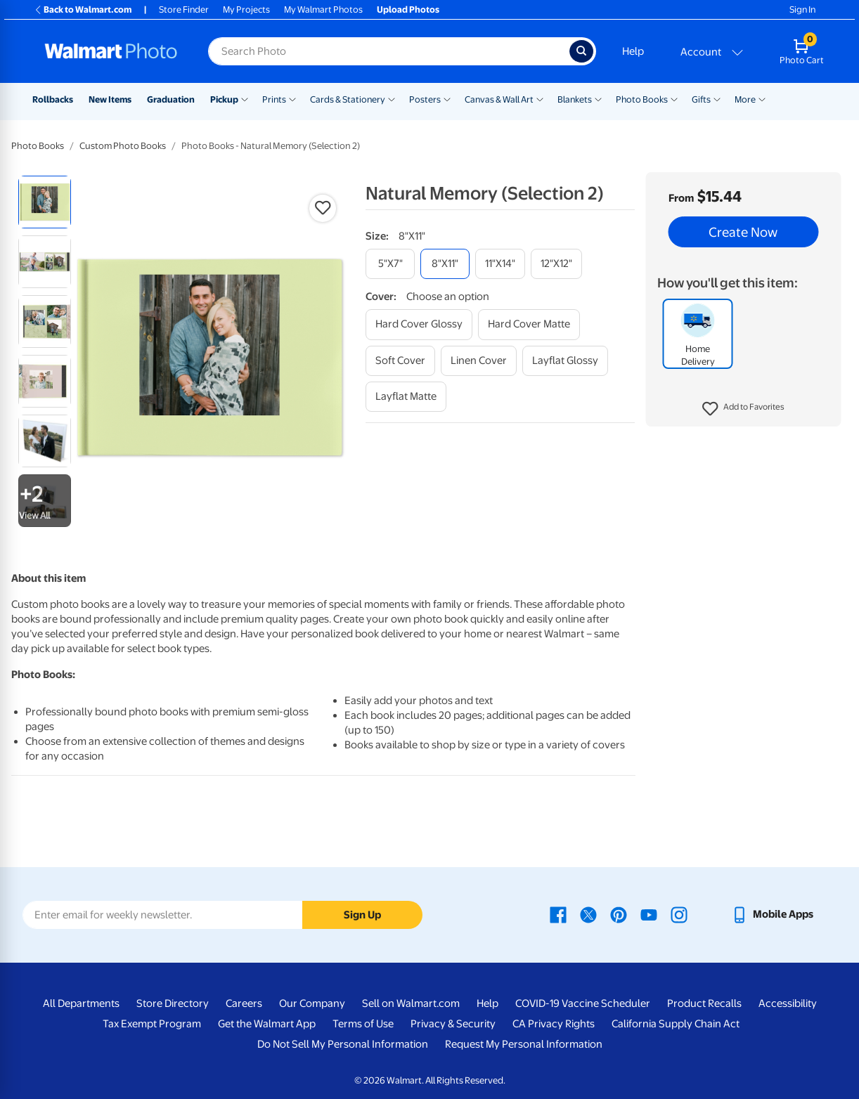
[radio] (44, 202)
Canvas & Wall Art (499, 99)
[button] (743, 409)
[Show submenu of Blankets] (598, 98)
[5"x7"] (390, 264)
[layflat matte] (406, 397)
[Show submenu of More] (762, 98)
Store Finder (184, 9)
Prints (274, 99)
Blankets (574, 99)
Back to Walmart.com (82, 9)
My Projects (246, 9)
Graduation (171, 99)
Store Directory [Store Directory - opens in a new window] (172, 1003)
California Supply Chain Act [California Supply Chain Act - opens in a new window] (675, 1023)
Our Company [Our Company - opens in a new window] (312, 1003)
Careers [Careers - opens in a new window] (244, 1003)
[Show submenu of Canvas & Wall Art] (540, 98)
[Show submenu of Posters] (447, 98)
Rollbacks (52, 99)
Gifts (701, 99)
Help (633, 51)
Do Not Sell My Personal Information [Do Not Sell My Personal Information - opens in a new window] (342, 1044)
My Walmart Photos (323, 9)
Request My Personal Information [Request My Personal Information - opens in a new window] (523, 1044)
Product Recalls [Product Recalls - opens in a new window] (704, 1003)
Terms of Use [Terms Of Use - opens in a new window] (363, 1023)
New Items (110, 99)
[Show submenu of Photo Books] (674, 98)
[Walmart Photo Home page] (111, 51)
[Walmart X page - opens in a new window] (588, 914)
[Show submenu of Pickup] (244, 98)
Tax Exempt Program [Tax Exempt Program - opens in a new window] (152, 1023)
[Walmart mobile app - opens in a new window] (772, 914)
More (745, 99)
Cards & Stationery (347, 99)
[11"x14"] (500, 264)
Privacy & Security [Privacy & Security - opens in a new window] (453, 1023)
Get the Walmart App (267, 1023)
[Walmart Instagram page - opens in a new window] (679, 914)
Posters (425, 99)
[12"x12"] (556, 264)
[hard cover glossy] (419, 324)
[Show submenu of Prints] (292, 98)
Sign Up (362, 915)
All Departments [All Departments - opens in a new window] (81, 1003)
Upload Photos (408, 9)
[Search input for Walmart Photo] (388, 51)
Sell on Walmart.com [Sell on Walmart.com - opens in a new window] (411, 1003)
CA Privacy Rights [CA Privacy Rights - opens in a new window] (553, 1023)
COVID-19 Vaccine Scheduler (582, 1003)
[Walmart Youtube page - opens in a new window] (648, 914)
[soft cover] (400, 361)
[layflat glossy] (565, 361)
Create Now (743, 232)
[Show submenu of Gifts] (717, 98)
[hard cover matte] (529, 324)
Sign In (802, 9)
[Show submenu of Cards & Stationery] (391, 98)
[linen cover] (479, 361)
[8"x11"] (445, 264)
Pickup (224, 99)
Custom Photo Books (122, 146)
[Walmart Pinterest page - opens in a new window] (618, 914)
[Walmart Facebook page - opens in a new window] (558, 914)
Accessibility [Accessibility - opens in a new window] (787, 1003)
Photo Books (642, 99)
